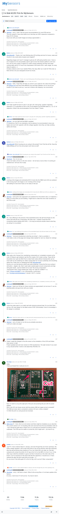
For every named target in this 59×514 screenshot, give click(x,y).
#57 (56, 339)
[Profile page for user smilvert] (3, 143)
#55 (56, 303)
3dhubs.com (12, 85)
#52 (56, 233)
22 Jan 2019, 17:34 (20, 361)
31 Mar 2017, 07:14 (32, 30)
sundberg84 (9, 30)
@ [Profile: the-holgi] (10, 424)
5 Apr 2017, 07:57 (32, 194)
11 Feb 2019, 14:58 (32, 470)
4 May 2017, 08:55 (19, 303)
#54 (56, 284)
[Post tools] (56, 49)
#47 (56, 142)
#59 (56, 421)
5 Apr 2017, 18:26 (32, 233)
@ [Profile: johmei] (9, 32)
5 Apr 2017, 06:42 (19, 177)
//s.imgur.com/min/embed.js (17, 273)
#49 (56, 177)
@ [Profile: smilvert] (9, 159)
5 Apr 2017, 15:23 (18, 215)
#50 (56, 194)
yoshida (8, 444)
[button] (2, 511)
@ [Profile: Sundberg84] (37, 262)
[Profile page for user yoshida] (3, 445)
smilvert (9, 142)
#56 (56, 319)
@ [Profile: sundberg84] (15, 27)
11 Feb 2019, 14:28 (19, 444)
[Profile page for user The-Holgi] (3, 363)
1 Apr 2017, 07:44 (32, 156)
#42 (56, 30)
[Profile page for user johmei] (3, 54)
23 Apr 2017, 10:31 (32, 284)
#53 (56, 253)
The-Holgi (9, 361)
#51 (56, 215)
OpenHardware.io (6, 16)
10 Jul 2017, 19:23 (32, 339)
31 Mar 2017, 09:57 (19, 53)
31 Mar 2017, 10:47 (32, 81)
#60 (56, 444)
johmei (10, 27)
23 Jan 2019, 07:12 (32, 421)
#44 (56, 81)
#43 (56, 53)
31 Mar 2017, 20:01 (32, 119)
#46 (56, 119)
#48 (56, 156)
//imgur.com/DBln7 (15, 271)
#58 (56, 361)
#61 (56, 470)
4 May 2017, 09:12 (32, 319)
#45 (56, 102)
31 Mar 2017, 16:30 (19, 102)
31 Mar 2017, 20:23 (19, 142)
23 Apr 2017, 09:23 (19, 253)
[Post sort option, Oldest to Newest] (8, 21)
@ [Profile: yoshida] (9, 472)
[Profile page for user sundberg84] (3, 31)
